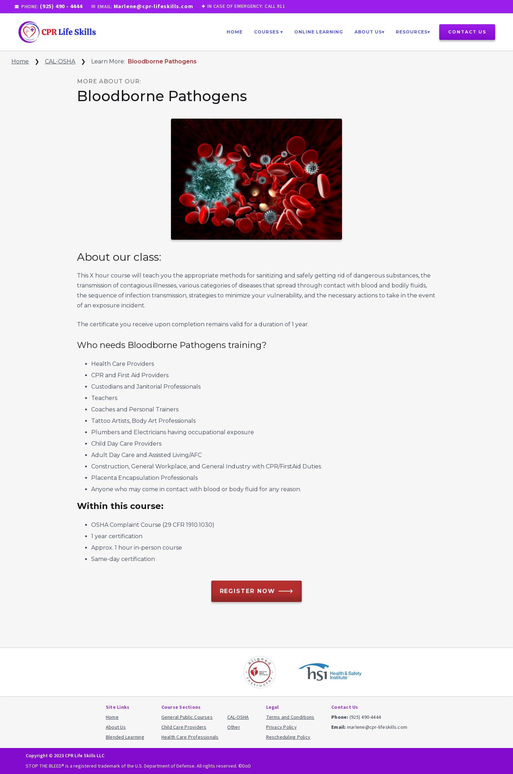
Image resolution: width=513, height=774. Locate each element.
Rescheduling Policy (288, 737)
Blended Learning (125, 737)
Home (235, 32)
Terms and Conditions (290, 717)
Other (233, 727)
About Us (116, 727)
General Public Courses (187, 717)
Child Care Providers (184, 727)
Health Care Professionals (190, 737)
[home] (57, 32)
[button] (268, 32)
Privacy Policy (281, 727)
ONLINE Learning (318, 32)
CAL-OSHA (60, 61)
